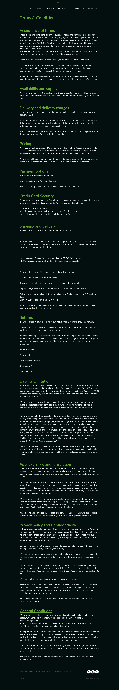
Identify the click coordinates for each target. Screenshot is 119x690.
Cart (64, 2)
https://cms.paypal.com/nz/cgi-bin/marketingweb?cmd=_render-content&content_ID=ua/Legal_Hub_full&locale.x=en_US (49, 212)
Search (56, 2)
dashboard (33, 678)
